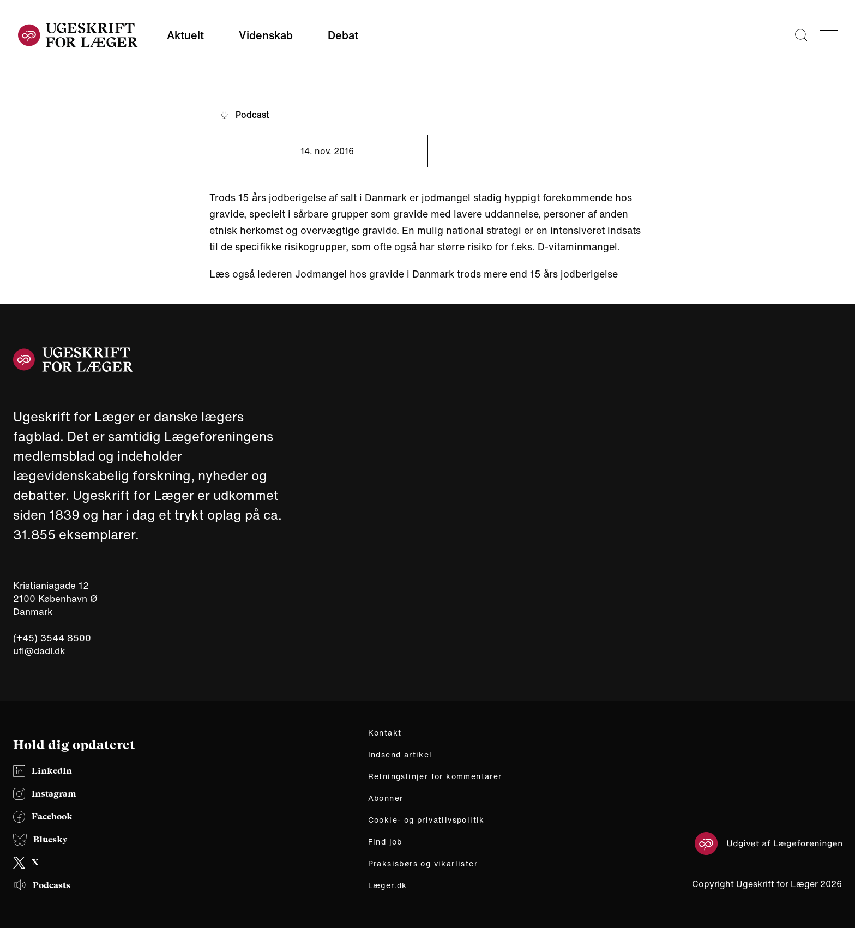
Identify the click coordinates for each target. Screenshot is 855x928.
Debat (343, 35)
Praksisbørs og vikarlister (423, 863)
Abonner (386, 798)
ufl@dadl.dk (39, 651)
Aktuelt (185, 35)
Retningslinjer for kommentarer (435, 776)
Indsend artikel (400, 754)
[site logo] (78, 35)
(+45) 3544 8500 (52, 637)
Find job (385, 841)
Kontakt (385, 732)
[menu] (829, 35)
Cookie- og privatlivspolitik (426, 820)
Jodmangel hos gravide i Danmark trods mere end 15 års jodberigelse (456, 274)
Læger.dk (387, 885)
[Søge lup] (801, 35)
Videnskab (266, 35)
